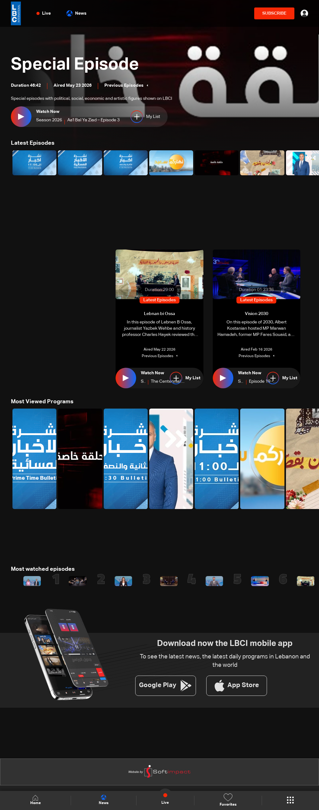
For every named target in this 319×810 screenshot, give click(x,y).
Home (35, 800)
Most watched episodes (43, 569)
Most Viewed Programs (42, 401)
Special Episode (77, 65)
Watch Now (48, 111)
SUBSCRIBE (274, 13)
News (76, 13)
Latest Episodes (33, 143)
